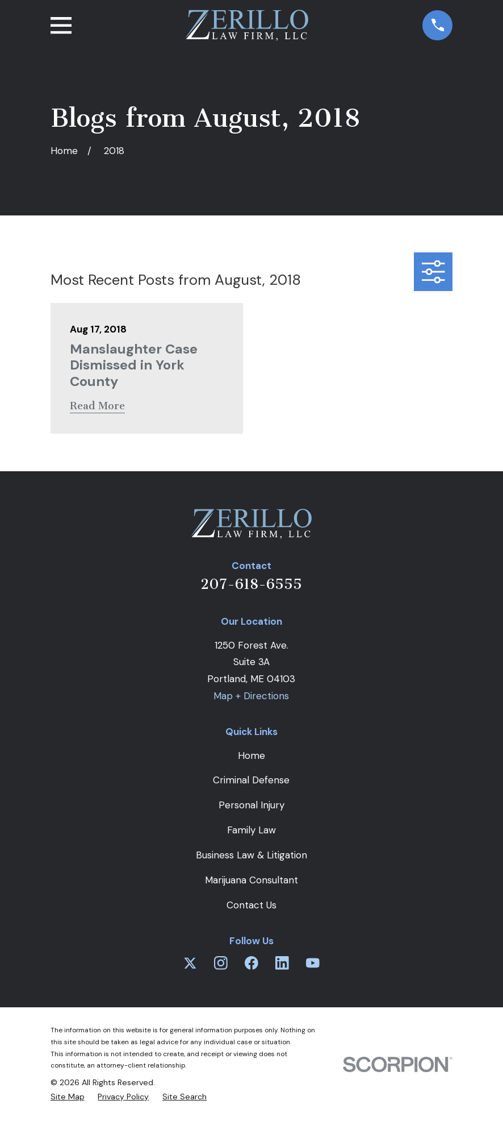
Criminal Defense (251, 780)
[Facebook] (251, 963)
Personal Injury (251, 805)
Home (251, 755)
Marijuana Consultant (251, 880)
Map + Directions (251, 696)
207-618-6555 (251, 584)
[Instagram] (221, 963)
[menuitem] (68, 1097)
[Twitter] (190, 963)
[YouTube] (313, 963)
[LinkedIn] (282, 963)
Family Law (251, 830)
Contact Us (251, 905)
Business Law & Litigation (251, 855)
